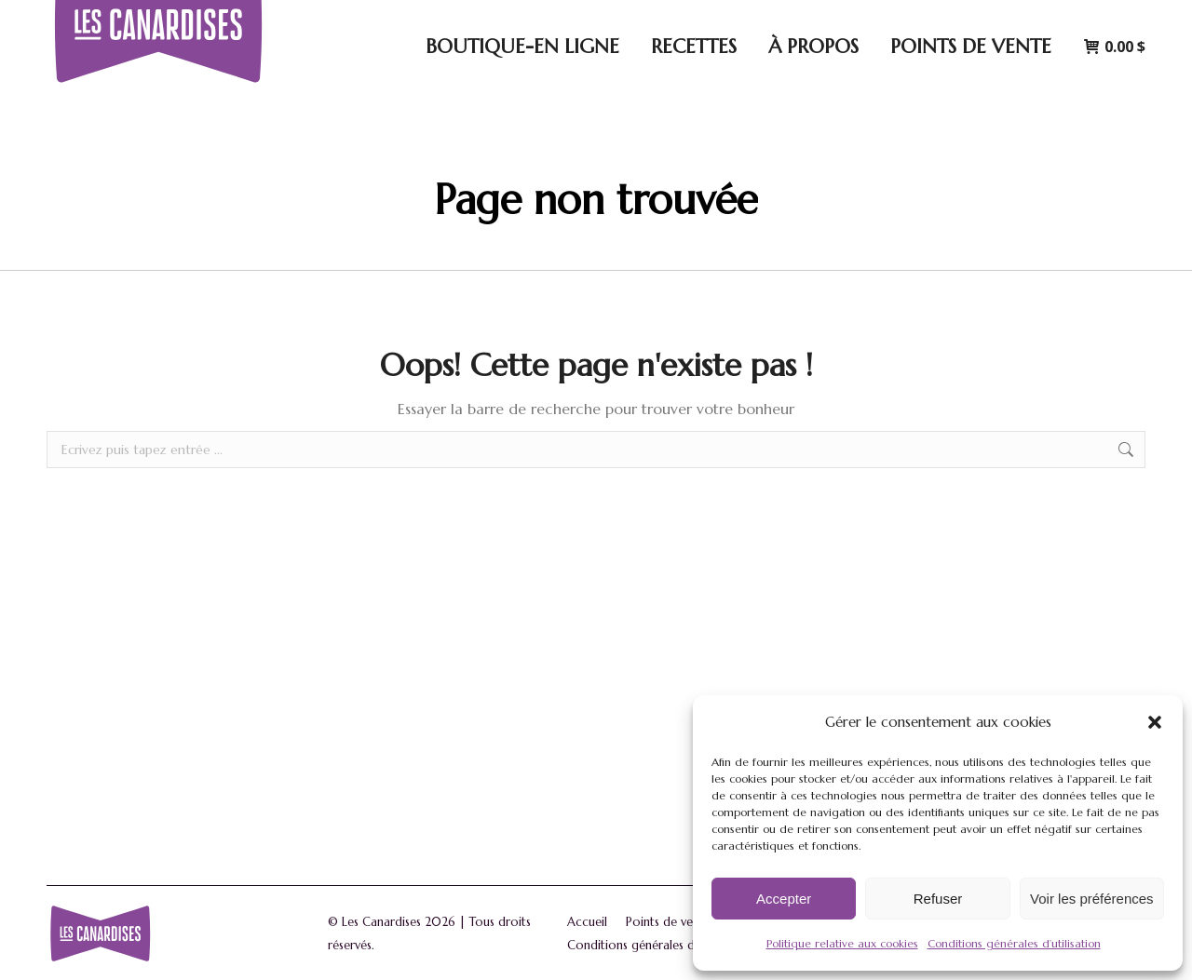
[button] (1154, 722)
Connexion (1011, 19)
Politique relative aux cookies (842, 943)
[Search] (893, 18)
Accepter (783, 898)
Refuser (938, 898)
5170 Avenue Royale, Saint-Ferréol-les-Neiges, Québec (640, 19)
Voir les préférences (1092, 898)
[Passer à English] (1109, 19)
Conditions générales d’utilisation (1014, 943)
